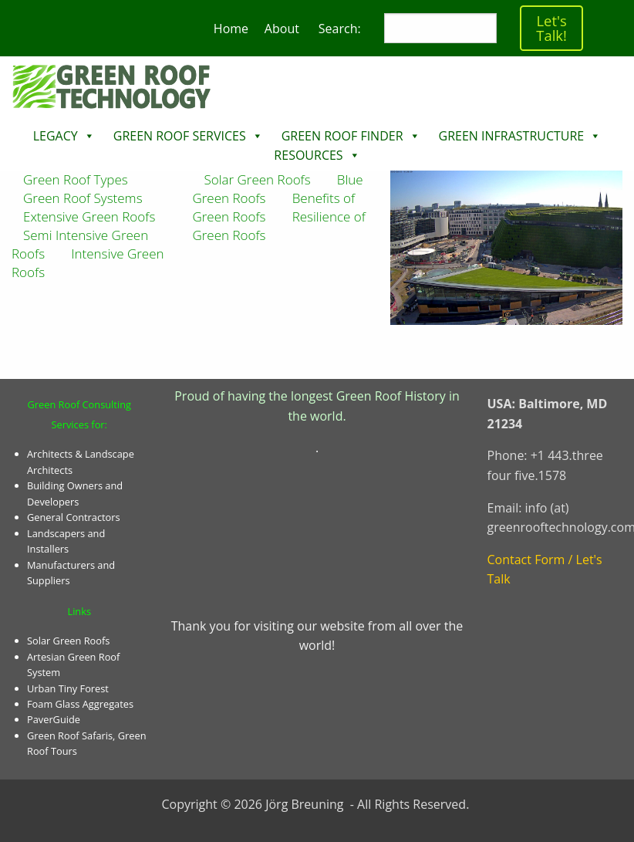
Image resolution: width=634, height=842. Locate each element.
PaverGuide (53, 719)
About (282, 28)
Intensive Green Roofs (88, 263)
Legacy (55, 135)
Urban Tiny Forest (68, 688)
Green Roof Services (179, 135)
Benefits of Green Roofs (273, 207)
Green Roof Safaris (70, 735)
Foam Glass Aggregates (80, 704)
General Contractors (73, 517)
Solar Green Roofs (68, 641)
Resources (308, 155)
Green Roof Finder (342, 135)
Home (231, 28)
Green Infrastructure (512, 135)
